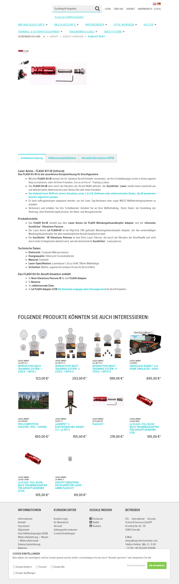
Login (108, 9)
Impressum (23, 526)
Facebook (96, 519)
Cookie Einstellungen (64, 533)
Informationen (25, 519)
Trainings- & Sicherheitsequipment (39, 31)
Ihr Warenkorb (61, 522)
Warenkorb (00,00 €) (149, 9)
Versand (58, 526)
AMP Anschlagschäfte (31, 24)
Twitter (94, 522)
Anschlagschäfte (65, 24)
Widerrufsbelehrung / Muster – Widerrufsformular (33, 539)
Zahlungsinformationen (65, 529)
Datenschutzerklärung (29, 544)
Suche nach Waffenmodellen (69, 17)
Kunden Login (61, 519)
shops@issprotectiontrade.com (141, 540)
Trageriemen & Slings (81, 31)
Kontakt (130, 9)
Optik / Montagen (124, 24)
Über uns (118, 9)
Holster (148, 24)
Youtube (95, 526)
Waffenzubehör (94, 24)
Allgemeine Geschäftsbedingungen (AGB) (33, 531)
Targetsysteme (113, 31)
